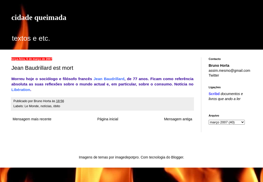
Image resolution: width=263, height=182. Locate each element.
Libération (20, 89)
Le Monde (32, 106)
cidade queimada (39, 17)
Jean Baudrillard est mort (42, 68)
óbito (56, 106)
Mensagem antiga (178, 119)
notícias (45, 106)
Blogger (177, 157)
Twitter (214, 75)
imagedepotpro (127, 157)
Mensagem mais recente (32, 119)
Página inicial (107, 119)
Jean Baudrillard (109, 79)
